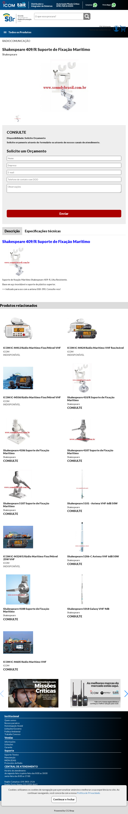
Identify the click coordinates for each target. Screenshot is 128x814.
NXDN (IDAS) (10, 760)
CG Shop (70, 810)
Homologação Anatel (13, 726)
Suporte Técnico (11, 754)
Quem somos (10, 720)
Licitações (8, 744)
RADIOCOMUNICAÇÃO (16, 41)
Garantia (8, 747)
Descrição (12, 231)
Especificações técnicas (43, 231)
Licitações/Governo (13, 728)
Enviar (64, 213)
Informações (9, 742)
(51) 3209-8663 (30, 784)
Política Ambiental (12, 731)
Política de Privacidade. (88, 793)
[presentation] (64, 202)
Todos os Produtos (17, 32)
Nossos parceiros (12, 723)
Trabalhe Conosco (12, 734)
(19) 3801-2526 (28, 782)
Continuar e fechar (64, 799)
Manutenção (9, 757)
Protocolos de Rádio (13, 763)
